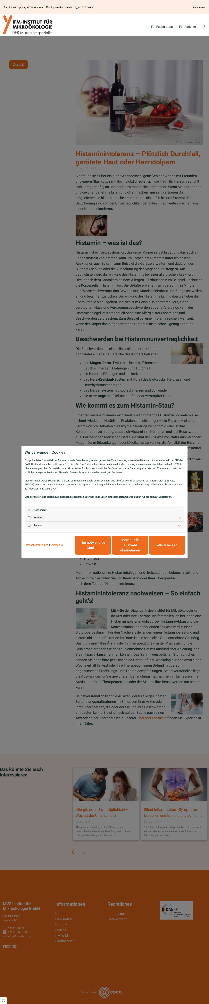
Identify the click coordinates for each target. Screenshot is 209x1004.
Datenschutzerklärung (36, 544)
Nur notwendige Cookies (92, 545)
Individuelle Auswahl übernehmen (130, 545)
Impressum (57, 544)
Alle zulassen (167, 545)
